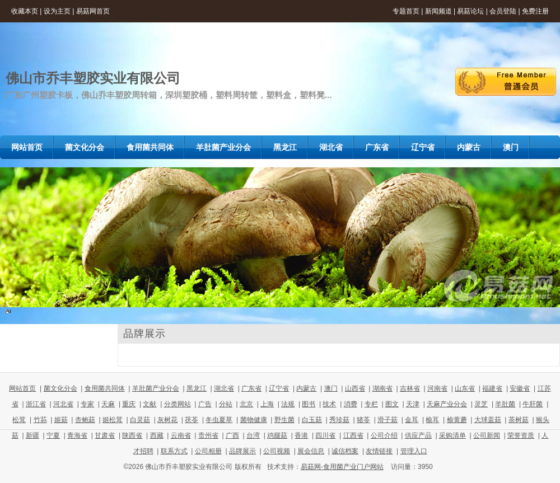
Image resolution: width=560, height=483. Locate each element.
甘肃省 (105, 435)
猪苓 (363, 420)
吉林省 (410, 388)
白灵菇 (140, 420)
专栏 (371, 404)
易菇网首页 (93, 11)
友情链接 (379, 451)
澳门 (331, 388)
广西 (232, 435)
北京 (246, 404)
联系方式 (174, 451)
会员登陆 (502, 11)
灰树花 (167, 420)
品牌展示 (242, 451)
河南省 (437, 388)
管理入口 (413, 451)
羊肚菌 (505, 404)
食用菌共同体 (105, 388)
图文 (392, 404)
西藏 (157, 435)
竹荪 (40, 420)
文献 (149, 404)
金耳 (411, 420)
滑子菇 (387, 420)
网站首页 (22, 388)
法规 (288, 404)
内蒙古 (306, 388)
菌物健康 (253, 420)
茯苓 (191, 420)
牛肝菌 (532, 404)
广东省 (251, 388)
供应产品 (418, 435)
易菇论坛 (470, 11)
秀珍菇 (339, 420)
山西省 (355, 388)
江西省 (353, 435)
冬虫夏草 (219, 420)
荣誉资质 (520, 435)
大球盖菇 (487, 420)
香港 (301, 435)
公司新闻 (486, 435)
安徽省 (520, 388)
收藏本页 (24, 11)
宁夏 (53, 435)
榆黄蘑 (457, 420)
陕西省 (132, 435)
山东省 (465, 388)
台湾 (253, 435)
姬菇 (61, 420)
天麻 (108, 404)
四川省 (325, 435)
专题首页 (406, 11)
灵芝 (481, 404)
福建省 (492, 388)
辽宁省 (279, 388)
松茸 (19, 420)
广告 (205, 404)
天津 (412, 404)
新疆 (32, 435)
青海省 (77, 435)
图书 (308, 404)
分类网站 (177, 404)
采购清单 (452, 435)
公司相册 (208, 451)
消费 (350, 404)
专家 (87, 404)
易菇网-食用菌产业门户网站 (342, 467)
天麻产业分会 (447, 404)
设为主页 (57, 11)
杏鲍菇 (85, 420)
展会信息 (310, 451)
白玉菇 (312, 420)
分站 (225, 404)
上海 (267, 404)
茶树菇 (518, 420)
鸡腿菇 (277, 435)
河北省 (63, 404)
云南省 (181, 435)
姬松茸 (112, 420)
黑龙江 (196, 388)
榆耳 (432, 420)
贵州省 (208, 435)
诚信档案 (345, 451)
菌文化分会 (60, 388)
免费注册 (535, 11)
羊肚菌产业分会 (155, 388)
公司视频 (276, 451)
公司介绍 (384, 435)
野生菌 (284, 420)
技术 (329, 404)
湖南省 (382, 388)
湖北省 (224, 388)
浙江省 (36, 404)
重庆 (129, 404)
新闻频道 (438, 11)
